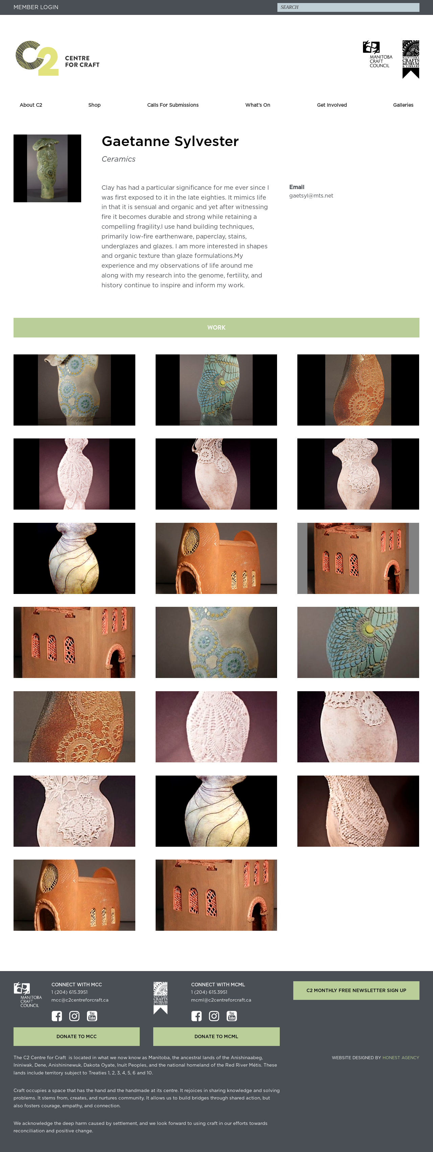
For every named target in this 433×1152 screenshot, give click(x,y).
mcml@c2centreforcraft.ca (221, 1000)
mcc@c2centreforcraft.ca (80, 1000)
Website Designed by (375, 1058)
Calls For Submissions (173, 105)
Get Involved (332, 105)
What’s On (257, 105)
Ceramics (118, 159)
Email (296, 187)
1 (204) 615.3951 (69, 992)
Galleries (403, 105)
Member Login (36, 7)
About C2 (31, 105)
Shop (94, 105)
